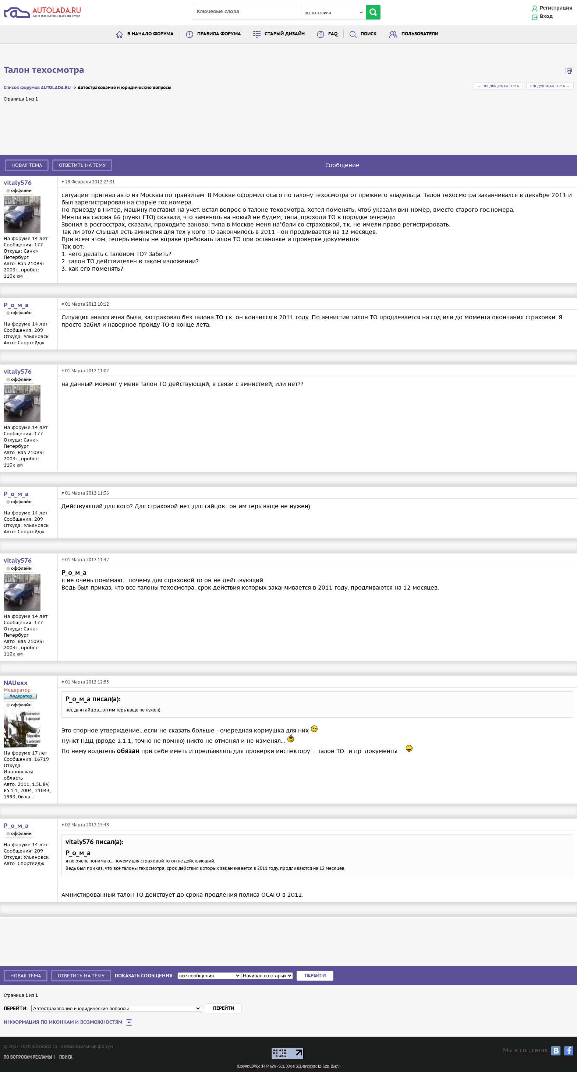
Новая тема (26, 165)
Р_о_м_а (16, 305)
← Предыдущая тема (498, 86)
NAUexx (16, 683)
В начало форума (150, 34)
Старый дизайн (285, 34)
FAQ (332, 34)
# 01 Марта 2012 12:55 (85, 682)
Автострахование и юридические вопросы (124, 88)
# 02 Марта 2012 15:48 (85, 824)
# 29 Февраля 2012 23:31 (88, 181)
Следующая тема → (550, 86)
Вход (546, 17)
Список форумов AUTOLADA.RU (37, 88)
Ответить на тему (82, 165)
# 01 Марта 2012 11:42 (85, 559)
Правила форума (219, 34)
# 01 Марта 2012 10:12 (85, 304)
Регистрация (556, 8)
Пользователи (419, 34)
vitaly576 (18, 183)
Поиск (369, 34)
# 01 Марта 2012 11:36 (85, 493)
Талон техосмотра (44, 70)
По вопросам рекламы (28, 1057)
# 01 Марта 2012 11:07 (85, 370)
